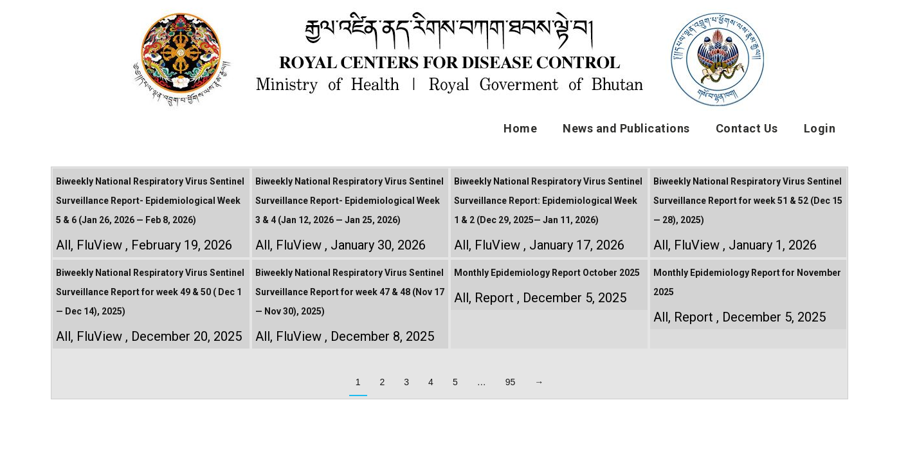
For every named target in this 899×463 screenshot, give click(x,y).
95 (510, 382)
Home (520, 128)
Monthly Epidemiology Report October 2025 (547, 273)
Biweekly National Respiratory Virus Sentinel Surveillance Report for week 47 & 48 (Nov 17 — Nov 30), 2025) (349, 292)
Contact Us (747, 128)
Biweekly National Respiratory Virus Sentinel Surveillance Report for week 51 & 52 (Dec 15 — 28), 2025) (747, 200)
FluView (99, 245)
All (63, 245)
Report (494, 297)
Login (820, 128)
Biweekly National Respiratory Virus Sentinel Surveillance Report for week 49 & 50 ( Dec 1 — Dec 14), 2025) (150, 292)
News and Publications (626, 128)
